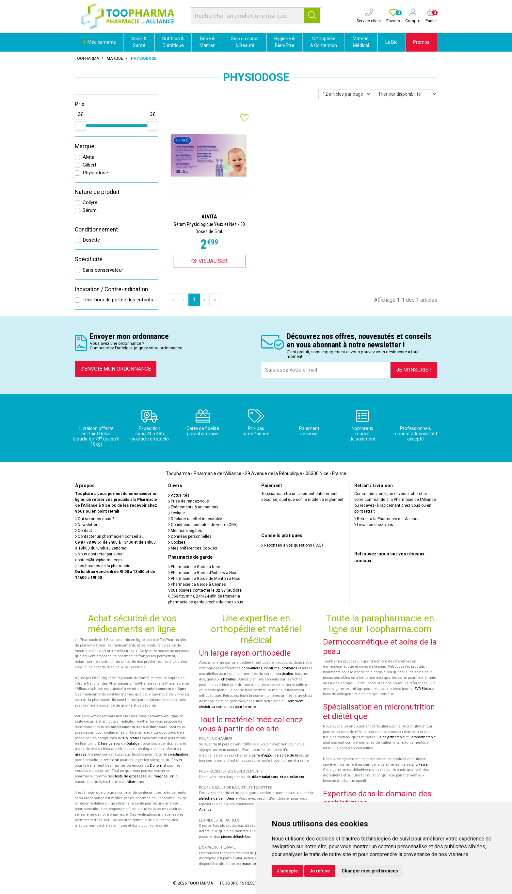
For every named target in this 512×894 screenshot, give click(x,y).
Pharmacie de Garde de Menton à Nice (204, 578)
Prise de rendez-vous (188, 501)
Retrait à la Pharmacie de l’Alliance (387, 519)
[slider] (80, 125)
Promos (421, 42)
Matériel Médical (361, 42)
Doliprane (131, 738)
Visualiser (209, 261)
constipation (178, 754)
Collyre (90, 202)
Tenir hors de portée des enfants (118, 300)
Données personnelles (190, 536)
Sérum (90, 210)
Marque (115, 58)
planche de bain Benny (218, 798)
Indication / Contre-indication (111, 289)
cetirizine (111, 760)
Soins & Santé (139, 42)
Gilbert (89, 165)
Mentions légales (185, 530)
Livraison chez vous (373, 524)
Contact (83, 530)
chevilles (228, 679)
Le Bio (391, 42)
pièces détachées (235, 837)
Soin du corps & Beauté (245, 42)
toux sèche (166, 749)
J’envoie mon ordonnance (115, 369)
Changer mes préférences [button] (370, 870)
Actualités (178, 495)
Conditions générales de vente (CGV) (203, 524)
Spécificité (89, 259)
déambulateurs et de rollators (278, 777)
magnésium (163, 776)
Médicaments (99, 42)
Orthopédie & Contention (323, 42)
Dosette (91, 240)
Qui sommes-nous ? (94, 519)
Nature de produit (97, 192)
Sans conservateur (103, 270)
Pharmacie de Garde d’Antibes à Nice (202, 572)
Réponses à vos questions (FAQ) (292, 545)
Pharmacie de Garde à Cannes (197, 584)
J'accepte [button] (287, 870)
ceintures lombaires (280, 668)
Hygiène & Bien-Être (284, 42)
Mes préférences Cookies (192, 548)
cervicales (284, 674)
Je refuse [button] (320, 870)
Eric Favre (419, 764)
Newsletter (86, 524)
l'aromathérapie (422, 737)
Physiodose (95, 173)
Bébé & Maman (208, 42)
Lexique (176, 513)
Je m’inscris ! (414, 370)
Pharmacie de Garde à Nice (194, 567)
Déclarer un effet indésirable (195, 519)
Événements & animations (193, 507)
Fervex (176, 760)
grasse (80, 754)
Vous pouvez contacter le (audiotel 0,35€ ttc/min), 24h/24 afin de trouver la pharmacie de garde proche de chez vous (205, 596)
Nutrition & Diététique (173, 42)
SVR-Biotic (422, 689)
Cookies (176, 542)
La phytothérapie (391, 737)
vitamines (135, 782)
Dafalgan (134, 744)
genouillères (251, 668)
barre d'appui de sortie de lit (274, 755)
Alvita (88, 157)
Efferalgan (106, 744)
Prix (80, 104)
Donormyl (158, 765)
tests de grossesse (130, 776)
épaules (301, 674)
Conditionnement (96, 229)
